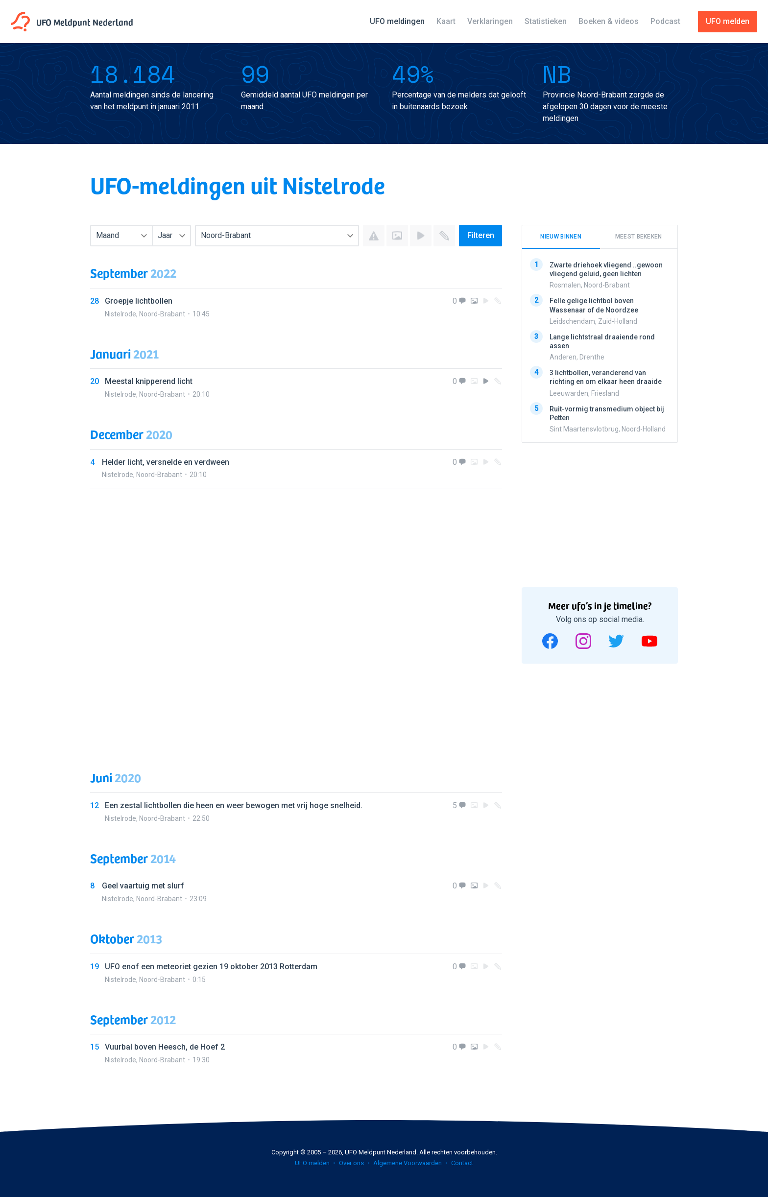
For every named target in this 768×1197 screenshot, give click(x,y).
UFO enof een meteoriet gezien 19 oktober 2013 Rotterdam (211, 966)
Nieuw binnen (560, 236)
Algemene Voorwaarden (407, 1163)
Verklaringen (490, 21)
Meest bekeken (638, 236)
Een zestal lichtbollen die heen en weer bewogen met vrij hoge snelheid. (233, 805)
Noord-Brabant (162, 314)
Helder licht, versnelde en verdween (165, 462)
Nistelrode (120, 314)
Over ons (351, 1163)
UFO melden (312, 1163)
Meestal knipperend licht (148, 381)
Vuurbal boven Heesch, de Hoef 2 (165, 1047)
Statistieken (546, 21)
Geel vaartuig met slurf (143, 885)
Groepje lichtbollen (138, 301)
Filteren (480, 235)
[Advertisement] (296, 619)
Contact (462, 1163)
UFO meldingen (397, 21)
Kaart (446, 21)
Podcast (665, 21)
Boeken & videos (608, 21)
